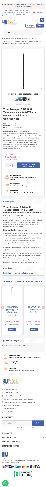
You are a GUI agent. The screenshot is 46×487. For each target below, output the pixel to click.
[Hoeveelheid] (10, 165)
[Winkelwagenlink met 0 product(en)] (40, 26)
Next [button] (43, 307)
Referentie (6, 125)
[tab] (23, 201)
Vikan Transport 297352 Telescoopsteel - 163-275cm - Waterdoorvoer (34, 307)
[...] (17, 389)
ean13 (5, 128)
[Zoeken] (35, 20)
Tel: (11, 393)
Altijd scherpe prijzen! (21, 10)
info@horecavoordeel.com (16, 396)
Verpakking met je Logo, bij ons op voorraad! (16, 13)
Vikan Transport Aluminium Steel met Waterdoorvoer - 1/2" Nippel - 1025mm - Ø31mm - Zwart (12, 309)
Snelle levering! (7, 10)
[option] (12, 310)
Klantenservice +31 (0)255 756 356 (13, 15)
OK (38, 423)
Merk (4, 123)
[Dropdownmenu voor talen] (38, 12)
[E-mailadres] (17, 423)
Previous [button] (2, 307)
